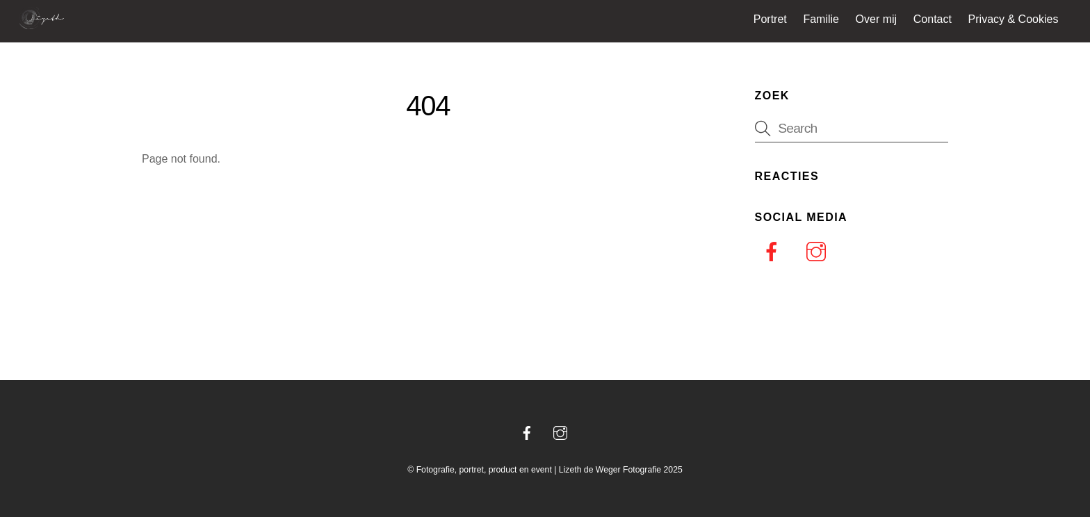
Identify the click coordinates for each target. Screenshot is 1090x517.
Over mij (876, 19)
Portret (770, 19)
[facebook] (774, 252)
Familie (821, 19)
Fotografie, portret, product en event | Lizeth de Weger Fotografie (539, 470)
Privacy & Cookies (1013, 19)
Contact (932, 19)
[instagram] (818, 252)
